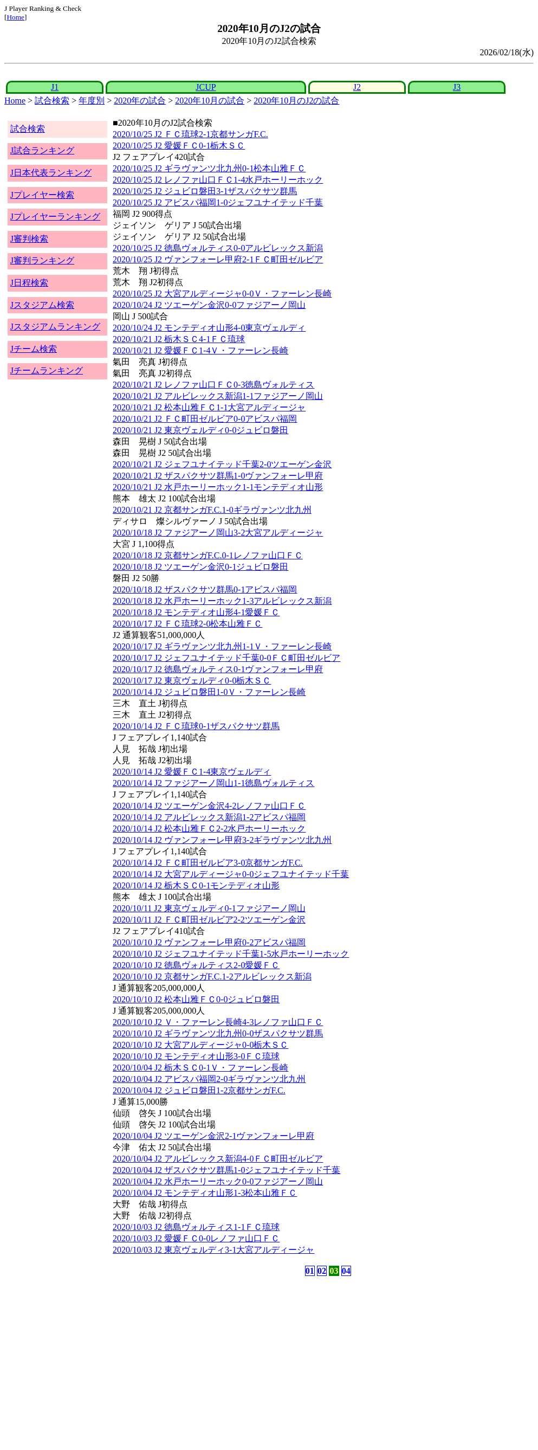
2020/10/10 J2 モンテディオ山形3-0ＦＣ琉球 (196, 1056)
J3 (457, 87)
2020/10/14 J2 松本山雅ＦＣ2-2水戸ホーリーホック (209, 828)
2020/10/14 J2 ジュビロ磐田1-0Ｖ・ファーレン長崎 (209, 692)
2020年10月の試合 (209, 100)
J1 (55, 87)
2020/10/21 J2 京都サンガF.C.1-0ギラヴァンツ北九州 (212, 509)
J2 (357, 87)
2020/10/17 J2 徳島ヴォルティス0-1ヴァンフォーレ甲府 (218, 669)
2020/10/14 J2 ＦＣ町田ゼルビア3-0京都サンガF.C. (208, 862)
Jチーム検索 (33, 348)
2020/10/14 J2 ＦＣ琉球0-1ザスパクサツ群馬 (196, 726)
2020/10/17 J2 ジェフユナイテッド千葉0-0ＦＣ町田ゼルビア (226, 657)
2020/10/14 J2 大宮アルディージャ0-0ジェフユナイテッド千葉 (231, 874)
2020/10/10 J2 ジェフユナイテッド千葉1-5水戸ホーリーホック (231, 953)
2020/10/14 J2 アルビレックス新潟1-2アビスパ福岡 (209, 817)
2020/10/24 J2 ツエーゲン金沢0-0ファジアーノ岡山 (209, 305)
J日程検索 (29, 282)
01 (310, 1270)
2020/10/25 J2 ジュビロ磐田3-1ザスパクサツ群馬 (205, 191)
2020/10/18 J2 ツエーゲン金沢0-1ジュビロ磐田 (200, 566)
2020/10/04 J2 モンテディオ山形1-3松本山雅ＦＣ (205, 1192)
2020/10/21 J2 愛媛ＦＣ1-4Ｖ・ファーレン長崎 (200, 350)
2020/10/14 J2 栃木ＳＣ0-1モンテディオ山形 (196, 885)
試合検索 (52, 100)
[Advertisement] (217, 1363)
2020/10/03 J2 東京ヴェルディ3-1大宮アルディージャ (213, 1249)
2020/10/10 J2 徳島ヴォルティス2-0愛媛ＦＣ (196, 965)
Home (15, 17)
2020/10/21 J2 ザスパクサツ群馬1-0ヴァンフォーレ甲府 (218, 475)
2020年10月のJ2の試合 (296, 100)
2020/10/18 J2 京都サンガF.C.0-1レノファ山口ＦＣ (208, 555)
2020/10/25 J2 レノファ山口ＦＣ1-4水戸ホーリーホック (218, 179)
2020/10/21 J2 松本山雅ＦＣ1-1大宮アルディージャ (209, 407)
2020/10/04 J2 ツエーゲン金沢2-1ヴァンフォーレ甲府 (213, 1135)
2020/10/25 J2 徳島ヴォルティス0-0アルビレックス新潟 (218, 248)
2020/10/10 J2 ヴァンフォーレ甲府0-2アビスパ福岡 (209, 942)
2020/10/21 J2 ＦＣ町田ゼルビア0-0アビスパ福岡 (205, 418)
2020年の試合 (140, 100)
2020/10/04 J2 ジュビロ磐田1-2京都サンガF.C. (199, 1090)
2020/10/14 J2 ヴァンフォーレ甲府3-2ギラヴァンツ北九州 (222, 840)
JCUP (206, 87)
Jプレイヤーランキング (55, 216)
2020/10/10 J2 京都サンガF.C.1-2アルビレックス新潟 (212, 976)
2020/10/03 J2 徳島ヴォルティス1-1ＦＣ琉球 (196, 1227)
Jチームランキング (46, 370)
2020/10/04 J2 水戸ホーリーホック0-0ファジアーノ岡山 (218, 1181)
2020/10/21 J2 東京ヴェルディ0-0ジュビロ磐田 (200, 430)
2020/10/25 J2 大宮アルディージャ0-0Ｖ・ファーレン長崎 (222, 293)
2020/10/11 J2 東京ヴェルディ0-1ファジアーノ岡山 (209, 908)
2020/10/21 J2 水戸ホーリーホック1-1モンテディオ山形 (218, 487)
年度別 (92, 100)
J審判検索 (29, 238)
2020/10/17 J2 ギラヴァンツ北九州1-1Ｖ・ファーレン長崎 (222, 646)
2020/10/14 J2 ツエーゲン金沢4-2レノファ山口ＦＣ (209, 805)
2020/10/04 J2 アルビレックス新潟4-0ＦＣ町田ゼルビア (218, 1158)
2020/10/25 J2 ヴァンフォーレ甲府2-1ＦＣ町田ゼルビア (218, 259)
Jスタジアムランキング (55, 326)
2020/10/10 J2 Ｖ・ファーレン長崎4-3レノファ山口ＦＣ (218, 1022)
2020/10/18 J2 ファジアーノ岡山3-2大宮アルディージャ (218, 532)
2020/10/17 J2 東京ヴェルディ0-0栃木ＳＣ (192, 680)
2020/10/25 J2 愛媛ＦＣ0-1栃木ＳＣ (179, 145)
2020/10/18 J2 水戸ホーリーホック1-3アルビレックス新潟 (222, 600)
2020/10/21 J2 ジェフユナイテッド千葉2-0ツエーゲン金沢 (222, 464)
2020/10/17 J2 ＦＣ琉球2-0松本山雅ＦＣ (187, 623)
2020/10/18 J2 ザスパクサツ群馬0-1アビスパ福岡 (205, 589)
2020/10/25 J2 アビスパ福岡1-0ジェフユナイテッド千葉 (218, 202)
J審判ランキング (42, 260)
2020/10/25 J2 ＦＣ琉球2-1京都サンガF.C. (190, 134)
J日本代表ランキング (51, 172)
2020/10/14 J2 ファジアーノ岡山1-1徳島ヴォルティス (213, 783)
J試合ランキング (42, 150)
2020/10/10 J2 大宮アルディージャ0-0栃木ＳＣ (200, 1044)
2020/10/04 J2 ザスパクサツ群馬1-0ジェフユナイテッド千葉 (226, 1170)
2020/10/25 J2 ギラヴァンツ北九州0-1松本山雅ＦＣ (209, 168)
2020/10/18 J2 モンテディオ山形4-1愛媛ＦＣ (196, 612)
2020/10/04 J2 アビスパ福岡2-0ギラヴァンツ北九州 (209, 1079)
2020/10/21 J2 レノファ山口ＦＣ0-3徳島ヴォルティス (213, 384)
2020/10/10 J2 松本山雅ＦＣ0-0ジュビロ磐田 (196, 999)
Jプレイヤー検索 (42, 194)
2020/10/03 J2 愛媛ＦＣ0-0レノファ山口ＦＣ (196, 1238)
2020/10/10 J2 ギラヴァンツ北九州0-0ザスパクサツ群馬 (218, 1033)
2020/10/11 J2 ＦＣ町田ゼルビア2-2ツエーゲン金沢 (209, 919)
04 (346, 1270)
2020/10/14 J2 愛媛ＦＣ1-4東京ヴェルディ (192, 771)
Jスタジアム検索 (42, 305)
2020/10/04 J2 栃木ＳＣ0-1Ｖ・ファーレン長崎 (200, 1067)
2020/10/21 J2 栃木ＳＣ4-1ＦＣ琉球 (179, 339)
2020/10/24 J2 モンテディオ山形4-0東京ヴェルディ (209, 327)
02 (321, 1270)
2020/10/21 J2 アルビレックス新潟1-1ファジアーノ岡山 (218, 396)
